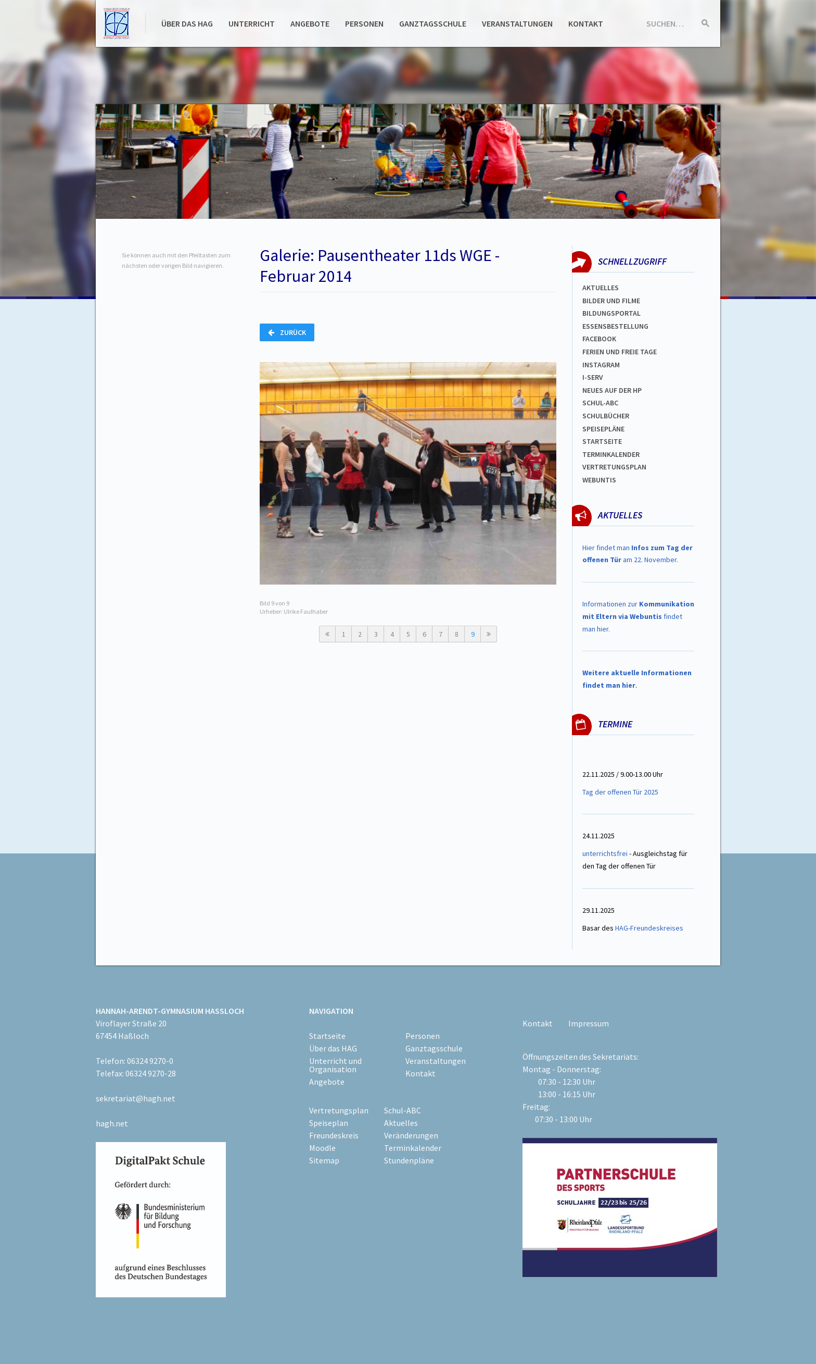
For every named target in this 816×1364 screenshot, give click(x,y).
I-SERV (592, 377)
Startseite (602, 441)
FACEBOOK (599, 338)
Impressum (588, 1023)
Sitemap (324, 1160)
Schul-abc (600, 402)
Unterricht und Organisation (335, 1065)
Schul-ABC (402, 1110)
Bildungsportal (611, 313)
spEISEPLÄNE (603, 428)
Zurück (287, 332)
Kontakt (585, 23)
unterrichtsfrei (605, 853)
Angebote (309, 23)
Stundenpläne (409, 1160)
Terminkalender (611, 454)
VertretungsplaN (614, 467)
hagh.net (112, 1123)
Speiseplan (328, 1123)
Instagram (601, 364)
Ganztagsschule (432, 23)
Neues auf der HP (612, 390)
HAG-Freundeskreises (649, 928)
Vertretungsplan (338, 1110)
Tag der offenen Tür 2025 (620, 792)
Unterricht (251, 23)
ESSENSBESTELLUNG (615, 326)
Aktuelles (600, 287)
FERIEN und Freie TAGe (619, 351)
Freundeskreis (334, 1135)
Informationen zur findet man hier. (638, 616)
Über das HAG (187, 23)
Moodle (322, 1148)
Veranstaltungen (517, 23)
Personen (364, 23)
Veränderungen (411, 1135)
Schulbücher (605, 415)
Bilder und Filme (611, 300)
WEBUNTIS (599, 480)
